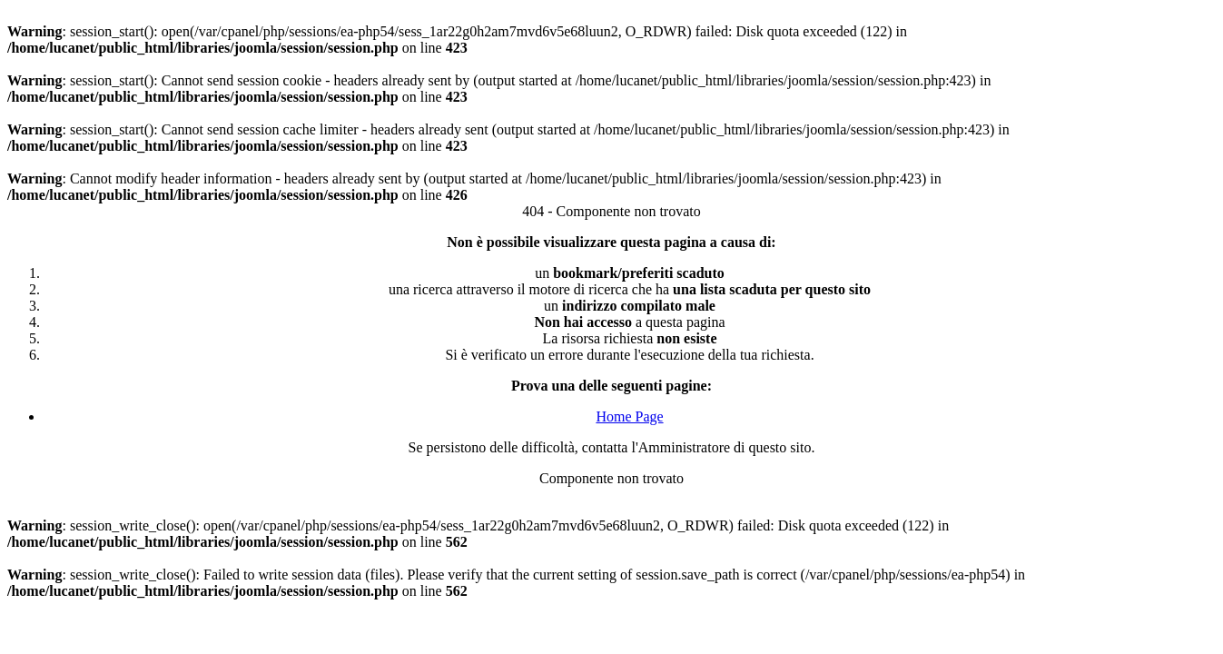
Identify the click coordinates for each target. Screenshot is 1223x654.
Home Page (629, 416)
